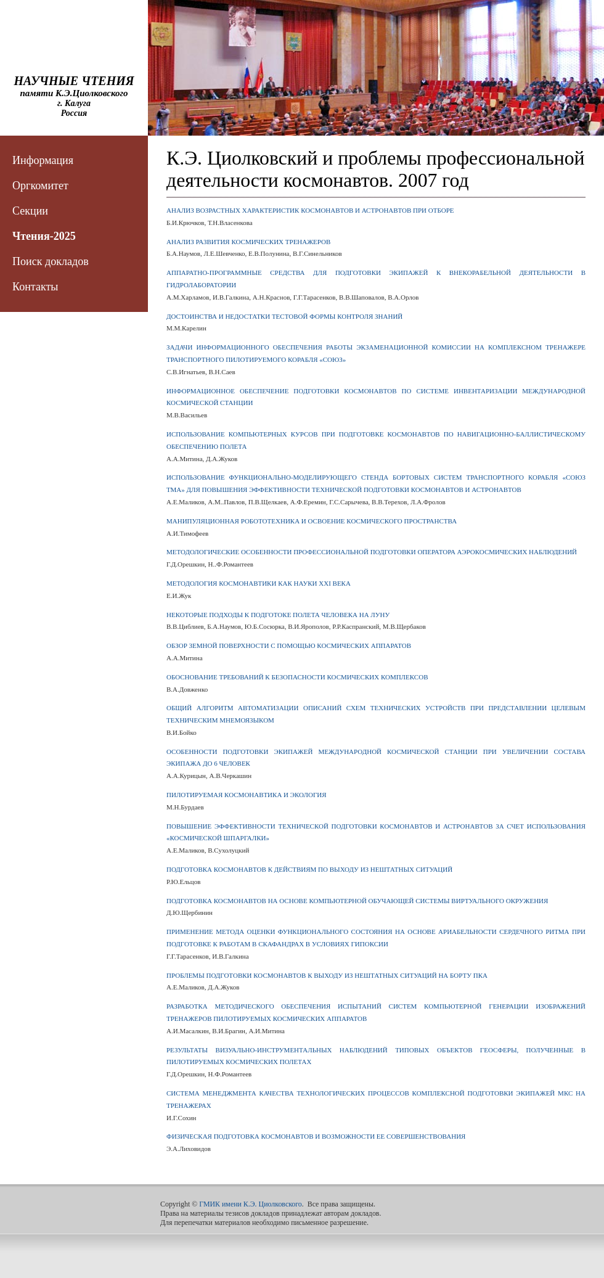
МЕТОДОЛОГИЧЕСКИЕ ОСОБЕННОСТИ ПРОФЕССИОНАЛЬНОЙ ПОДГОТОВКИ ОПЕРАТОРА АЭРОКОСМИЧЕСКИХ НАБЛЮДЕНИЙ (371, 551)
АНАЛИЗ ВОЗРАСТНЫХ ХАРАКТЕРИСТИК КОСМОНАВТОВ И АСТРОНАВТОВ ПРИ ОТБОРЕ (310, 210)
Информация (42, 160)
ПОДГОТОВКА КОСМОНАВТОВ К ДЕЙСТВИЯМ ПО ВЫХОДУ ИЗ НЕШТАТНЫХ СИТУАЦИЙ (309, 869)
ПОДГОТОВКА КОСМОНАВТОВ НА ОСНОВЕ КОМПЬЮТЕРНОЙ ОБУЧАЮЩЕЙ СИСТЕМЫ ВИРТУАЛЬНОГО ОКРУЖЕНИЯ (357, 900)
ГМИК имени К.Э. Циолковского (250, 1204)
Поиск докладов (50, 261)
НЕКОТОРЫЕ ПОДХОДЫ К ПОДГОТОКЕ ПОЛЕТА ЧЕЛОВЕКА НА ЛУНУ (278, 614)
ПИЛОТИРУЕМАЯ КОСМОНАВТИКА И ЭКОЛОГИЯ (246, 794)
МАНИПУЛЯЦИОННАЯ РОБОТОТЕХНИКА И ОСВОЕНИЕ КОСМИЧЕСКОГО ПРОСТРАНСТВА (311, 521)
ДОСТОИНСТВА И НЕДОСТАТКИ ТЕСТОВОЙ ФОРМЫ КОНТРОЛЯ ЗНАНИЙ (284, 316)
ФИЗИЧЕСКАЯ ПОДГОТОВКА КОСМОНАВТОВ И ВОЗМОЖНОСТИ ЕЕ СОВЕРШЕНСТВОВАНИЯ (315, 1136)
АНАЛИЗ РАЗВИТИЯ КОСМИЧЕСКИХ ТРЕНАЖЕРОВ (248, 241)
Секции (30, 211)
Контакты (35, 287)
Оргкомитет (40, 185)
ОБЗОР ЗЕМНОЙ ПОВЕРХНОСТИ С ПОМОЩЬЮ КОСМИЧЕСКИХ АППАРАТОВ (288, 645)
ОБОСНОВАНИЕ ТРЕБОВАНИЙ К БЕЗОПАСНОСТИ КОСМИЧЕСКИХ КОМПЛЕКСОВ (297, 677)
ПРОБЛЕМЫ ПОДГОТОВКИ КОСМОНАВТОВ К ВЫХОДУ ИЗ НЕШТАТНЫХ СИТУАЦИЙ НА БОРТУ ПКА (327, 975)
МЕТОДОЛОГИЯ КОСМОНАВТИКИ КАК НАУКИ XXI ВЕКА (258, 583)
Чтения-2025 (44, 236)
